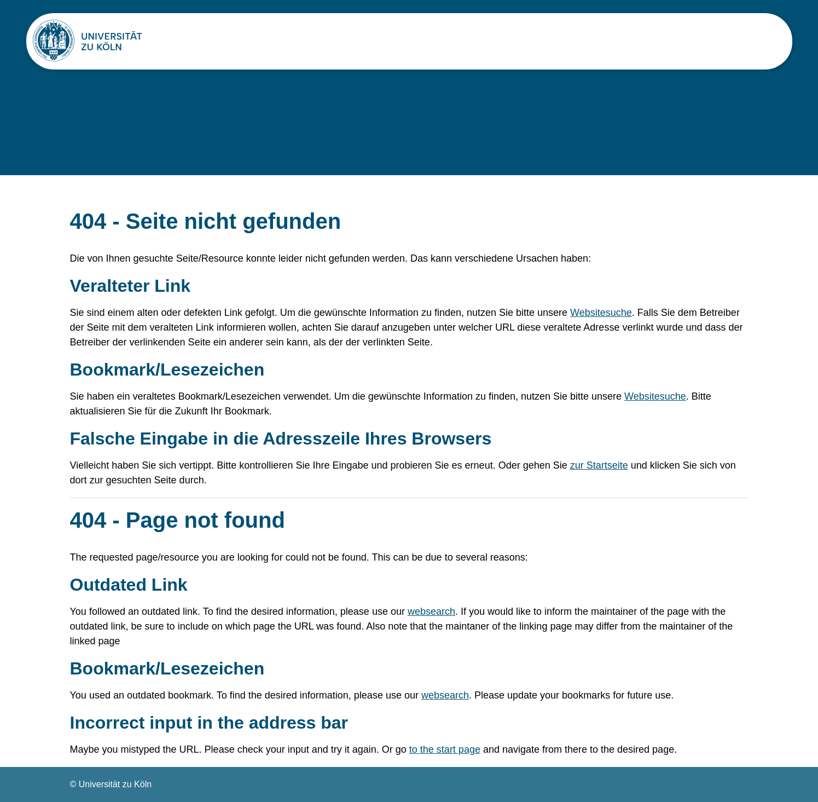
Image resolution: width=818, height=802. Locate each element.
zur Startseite (599, 465)
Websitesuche (601, 312)
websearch (431, 611)
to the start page (444, 749)
